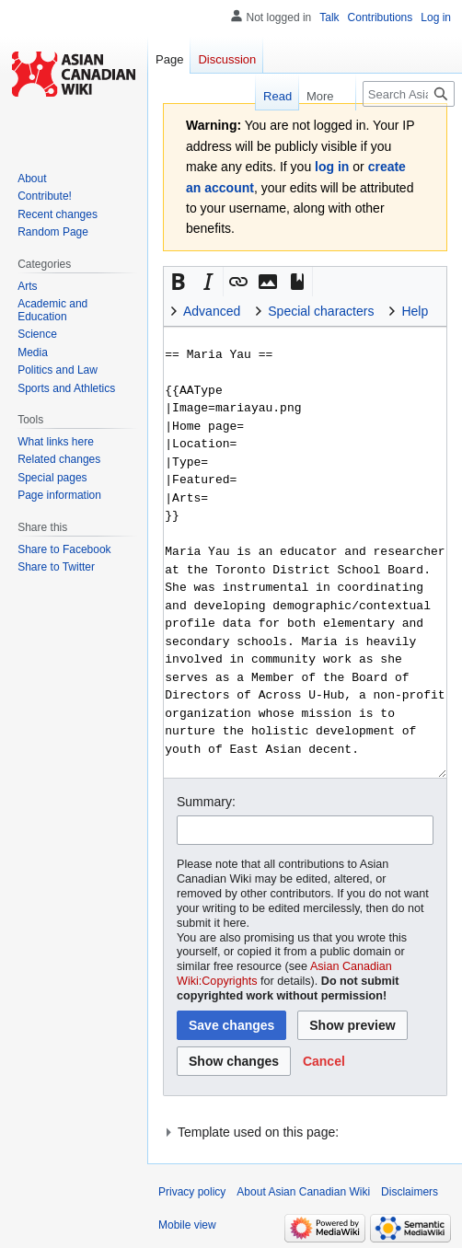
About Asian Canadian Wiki (303, 1191)
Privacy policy (191, 1191)
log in (332, 166)
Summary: (206, 801)
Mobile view (187, 1225)
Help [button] (414, 311)
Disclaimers (409, 1191)
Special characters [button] (321, 311)
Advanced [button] (211, 311)
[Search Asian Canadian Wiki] (409, 94)
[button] (178, 281)
